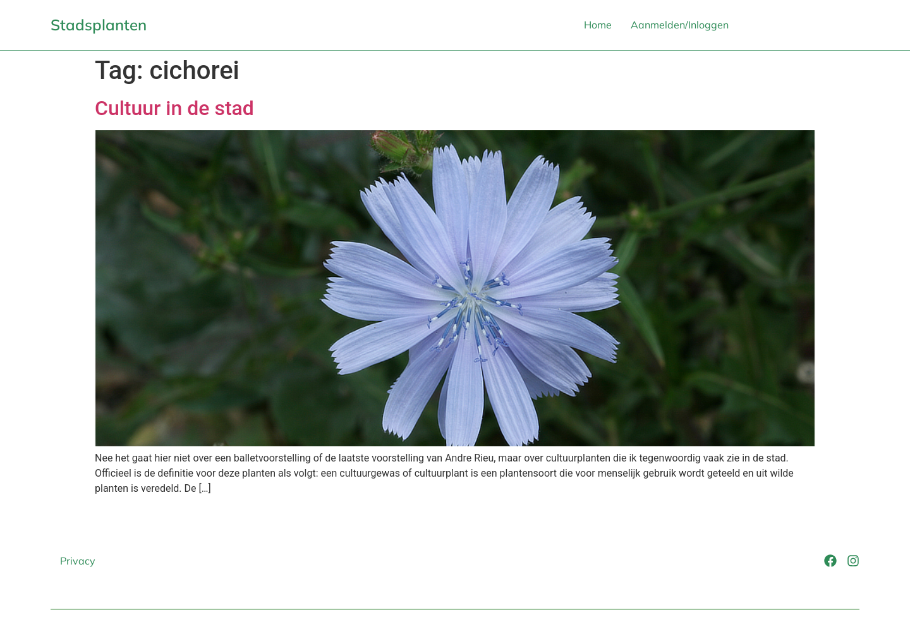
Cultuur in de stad (174, 108)
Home (598, 24)
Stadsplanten (99, 24)
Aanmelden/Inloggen (680, 24)
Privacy (77, 560)
